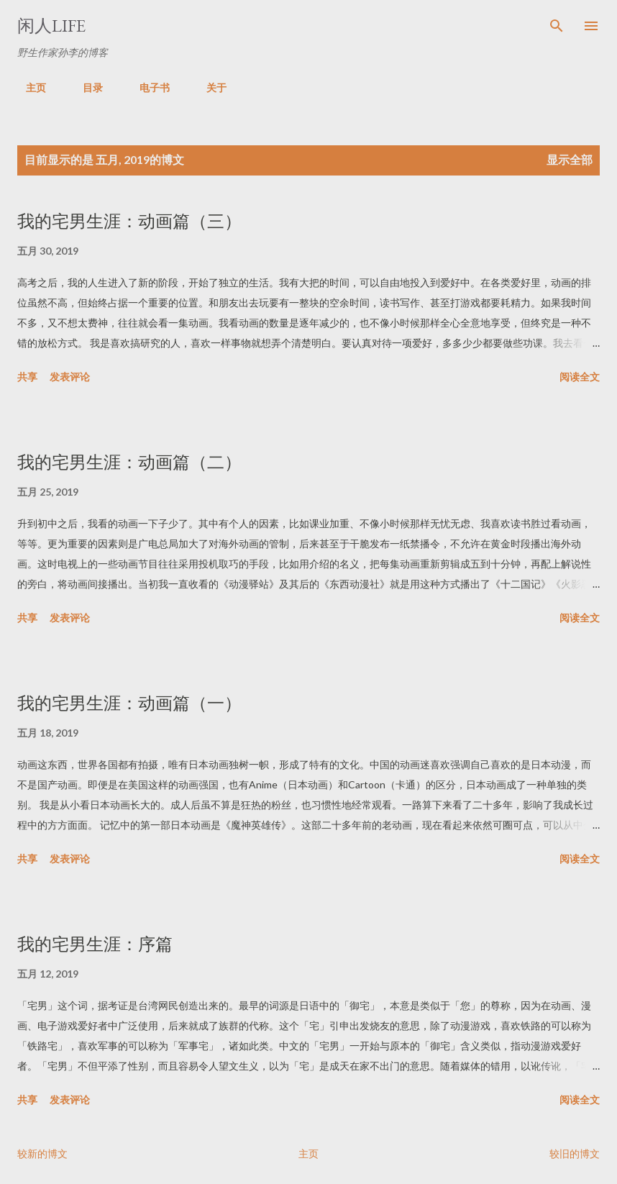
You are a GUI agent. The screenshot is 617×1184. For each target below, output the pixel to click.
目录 (84, 87)
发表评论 (70, 376)
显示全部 (570, 159)
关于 (208, 87)
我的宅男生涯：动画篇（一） (129, 703)
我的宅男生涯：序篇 (95, 944)
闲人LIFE (51, 25)
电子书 (146, 87)
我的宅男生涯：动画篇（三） (129, 221)
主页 (27, 87)
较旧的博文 (574, 1153)
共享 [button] (27, 376)
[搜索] (556, 26)
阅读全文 (579, 376)
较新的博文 (42, 1153)
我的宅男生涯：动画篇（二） (129, 462)
